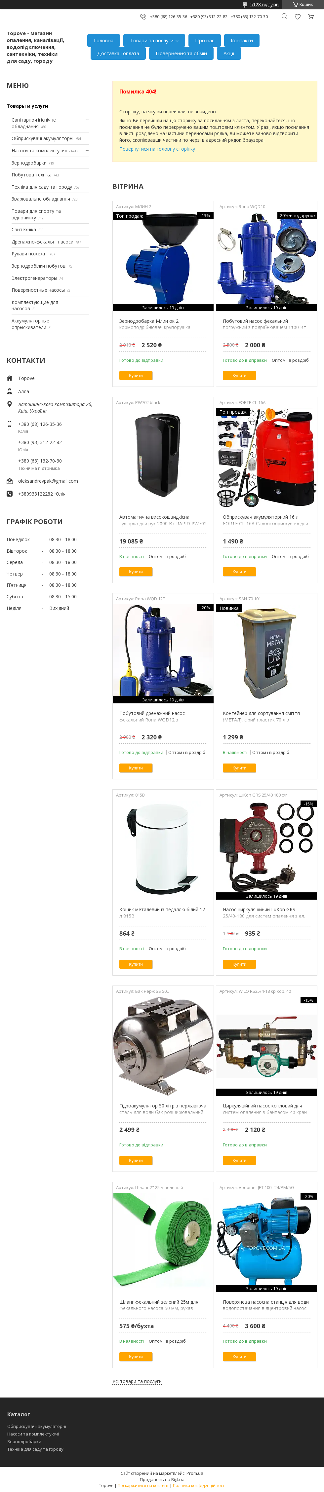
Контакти (242, 40)
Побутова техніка (32, 174)
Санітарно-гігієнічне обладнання (34, 123)
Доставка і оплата (118, 53)
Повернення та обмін (181, 53)
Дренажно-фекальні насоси (42, 242)
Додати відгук (297, 16)
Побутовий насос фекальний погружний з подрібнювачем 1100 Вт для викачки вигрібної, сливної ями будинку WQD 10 (264, 331)
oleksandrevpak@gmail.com (48, 481)
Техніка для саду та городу (42, 187)
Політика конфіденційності (199, 1485)
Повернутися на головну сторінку (157, 149)
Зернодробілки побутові (39, 266)
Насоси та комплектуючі (39, 150)
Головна (103, 40)
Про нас (204, 40)
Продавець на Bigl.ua (162, 1479)
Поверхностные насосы (38, 290)
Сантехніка (24, 229)
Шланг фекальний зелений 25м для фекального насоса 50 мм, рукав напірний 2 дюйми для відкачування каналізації (159, 1311)
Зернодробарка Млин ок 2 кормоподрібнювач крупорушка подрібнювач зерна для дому (154, 327)
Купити (136, 375)
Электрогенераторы (34, 278)
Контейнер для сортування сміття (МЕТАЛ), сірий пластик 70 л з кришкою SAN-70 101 (261, 719)
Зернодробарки (29, 163)
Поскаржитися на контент (143, 1485)
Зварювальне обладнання (41, 199)
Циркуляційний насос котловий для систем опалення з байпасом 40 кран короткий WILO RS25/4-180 (265, 1112)
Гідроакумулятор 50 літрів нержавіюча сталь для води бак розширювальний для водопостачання (162, 1112)
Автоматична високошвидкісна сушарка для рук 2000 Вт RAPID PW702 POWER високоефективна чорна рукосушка (163, 527)
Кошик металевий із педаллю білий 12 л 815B (162, 912)
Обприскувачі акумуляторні (42, 138)
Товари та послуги (152, 40)
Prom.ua (194, 1473)
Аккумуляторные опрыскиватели (30, 323)
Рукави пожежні (30, 253)
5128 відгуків (264, 4)
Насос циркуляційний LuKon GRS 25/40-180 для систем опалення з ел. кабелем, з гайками (264, 915)
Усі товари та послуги (137, 1381)
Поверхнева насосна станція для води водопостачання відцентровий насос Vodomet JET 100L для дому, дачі (266, 1308)
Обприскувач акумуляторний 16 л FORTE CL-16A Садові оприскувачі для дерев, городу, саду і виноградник (265, 523)
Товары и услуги (27, 106)
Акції (228, 53)
